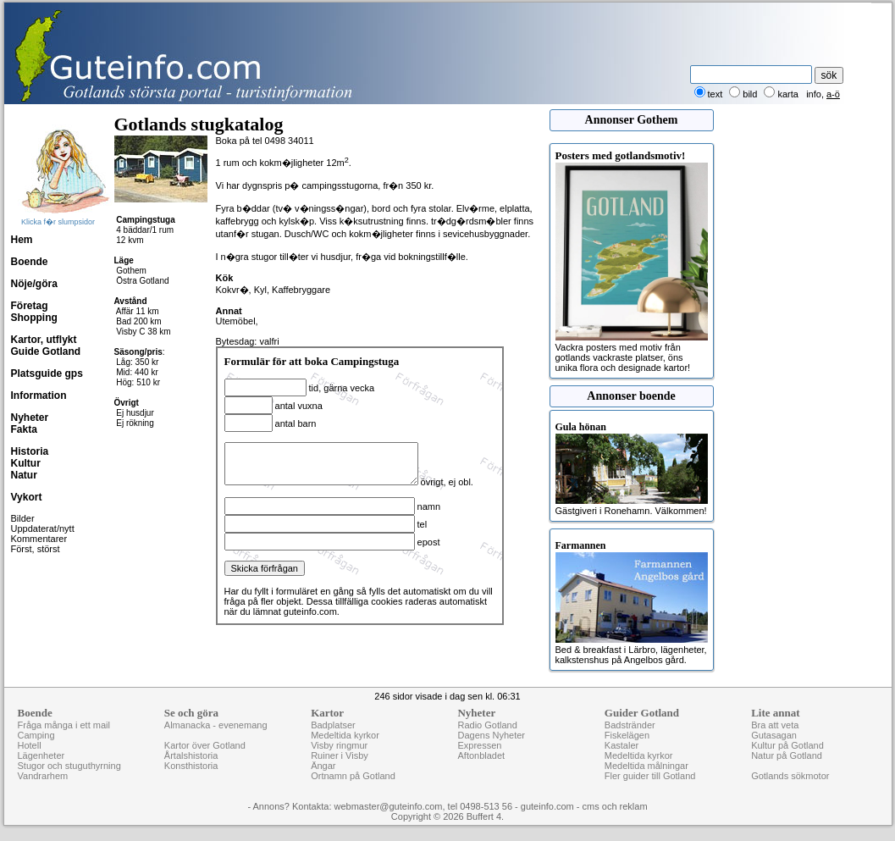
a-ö (833, 94)
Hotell (29, 745)
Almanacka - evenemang (216, 725)
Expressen (479, 745)
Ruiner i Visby (339, 755)
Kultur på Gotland (787, 745)
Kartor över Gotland (205, 745)
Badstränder (630, 725)
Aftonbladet (481, 755)
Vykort (26, 497)
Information (39, 395)
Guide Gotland (46, 351)
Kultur (26, 463)
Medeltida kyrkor (345, 735)
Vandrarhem (43, 776)
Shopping (34, 318)
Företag (29, 306)
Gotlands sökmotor (790, 776)
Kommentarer (39, 539)
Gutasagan (774, 735)
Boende (29, 262)
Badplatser (333, 725)
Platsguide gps (47, 373)
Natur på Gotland (786, 755)
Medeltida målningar (646, 766)
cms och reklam (615, 806)
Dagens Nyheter (491, 735)
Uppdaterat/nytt (43, 528)
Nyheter (30, 417)
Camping (36, 735)
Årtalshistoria (191, 755)
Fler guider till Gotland (650, 776)
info (813, 94)
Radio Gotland (487, 725)
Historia (30, 451)
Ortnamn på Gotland (353, 776)
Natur (24, 475)
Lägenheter (41, 755)
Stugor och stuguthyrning (69, 766)
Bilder (23, 518)
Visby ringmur (339, 745)
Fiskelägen (627, 735)
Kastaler (621, 745)
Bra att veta (774, 725)
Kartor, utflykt (44, 340)
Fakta (24, 429)
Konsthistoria (191, 766)
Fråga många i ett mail (64, 725)
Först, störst (35, 549)
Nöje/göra (34, 284)
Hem (22, 240)
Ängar (323, 766)
